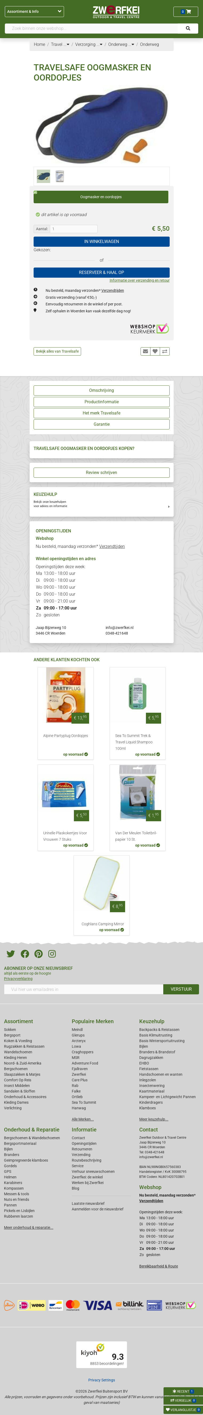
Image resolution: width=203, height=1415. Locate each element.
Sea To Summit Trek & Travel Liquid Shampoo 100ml (134, 742)
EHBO (144, 1063)
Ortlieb (77, 1097)
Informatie (84, 1129)
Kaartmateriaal (151, 1091)
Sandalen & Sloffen (19, 1091)
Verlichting (13, 1108)
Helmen (10, 1177)
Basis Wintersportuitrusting (162, 1041)
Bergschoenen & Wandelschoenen (32, 1138)
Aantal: (42, 229)
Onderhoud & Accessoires (25, 1097)
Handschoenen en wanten (160, 1074)
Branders (11, 1155)
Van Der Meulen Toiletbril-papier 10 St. (136, 836)
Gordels (10, 1166)
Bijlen (143, 1046)
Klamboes (147, 1108)
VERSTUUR (181, 989)
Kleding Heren (15, 1057)
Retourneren (82, 1149)
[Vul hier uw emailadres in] (84, 989)
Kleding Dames (16, 1102)
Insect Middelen (17, 1085)
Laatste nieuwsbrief (88, 1203)
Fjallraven (80, 1069)
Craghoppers (82, 1052)
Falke (76, 1091)
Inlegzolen (147, 1080)
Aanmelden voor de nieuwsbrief (98, 1209)
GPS (7, 1171)
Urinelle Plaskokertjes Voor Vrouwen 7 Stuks (65, 836)
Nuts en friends (16, 1199)
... (66, 44)
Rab (75, 1085)
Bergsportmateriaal (20, 1143)
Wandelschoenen (18, 1052)
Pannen (10, 1205)
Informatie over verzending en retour (140, 280)
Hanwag (79, 1108)
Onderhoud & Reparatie (31, 1129)
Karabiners (13, 1183)
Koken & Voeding (18, 1041)
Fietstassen (148, 1069)
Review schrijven (101, 472)
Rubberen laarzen (18, 1216)
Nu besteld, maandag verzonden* (85, 290)
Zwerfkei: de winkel (87, 1177)
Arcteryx (79, 1041)
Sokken (10, 1029)
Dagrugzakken (151, 1057)
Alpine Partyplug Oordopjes (65, 736)
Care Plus (79, 1080)
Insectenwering (152, 1085)
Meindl (77, 1029)
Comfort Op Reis (17, 1080)
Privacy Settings (101, 1380)
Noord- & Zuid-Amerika (22, 1063)
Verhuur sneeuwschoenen (93, 1171)
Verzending (81, 1155)
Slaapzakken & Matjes (22, 1074)
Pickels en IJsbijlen (19, 1211)
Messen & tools (16, 1194)
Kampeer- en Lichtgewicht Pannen (167, 1097)
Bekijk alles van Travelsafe (57, 351)
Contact (78, 1138)
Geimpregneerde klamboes (26, 1160)
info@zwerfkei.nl (119, 627)
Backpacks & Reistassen (159, 1029)
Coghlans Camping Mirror (103, 924)
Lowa (76, 1046)
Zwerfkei (79, 1074)
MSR (75, 1057)
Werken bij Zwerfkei (88, 1183)
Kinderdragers (151, 1102)
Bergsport (12, 1035)
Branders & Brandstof (157, 1052)
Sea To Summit (84, 1102)
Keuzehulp (151, 1021)
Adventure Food (85, 1063)
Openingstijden (84, 1143)
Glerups (78, 1035)
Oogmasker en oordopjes (78, 195)
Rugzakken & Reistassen (24, 1046)
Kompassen (14, 1188)
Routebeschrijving (86, 1160)
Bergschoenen (16, 1069)
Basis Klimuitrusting (155, 1035)
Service (77, 1166)
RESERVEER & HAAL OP (101, 272)
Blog (75, 1188)
